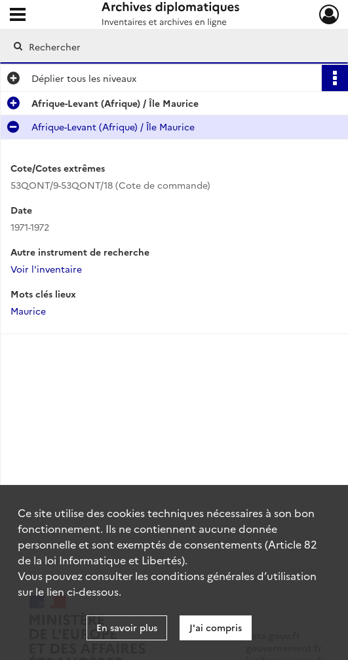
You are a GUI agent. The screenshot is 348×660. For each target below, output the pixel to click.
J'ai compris (215, 627)
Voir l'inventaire (46, 268)
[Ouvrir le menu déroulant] (18, 16)
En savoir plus (126, 627)
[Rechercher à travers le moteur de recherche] (165, 46)
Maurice (28, 310)
